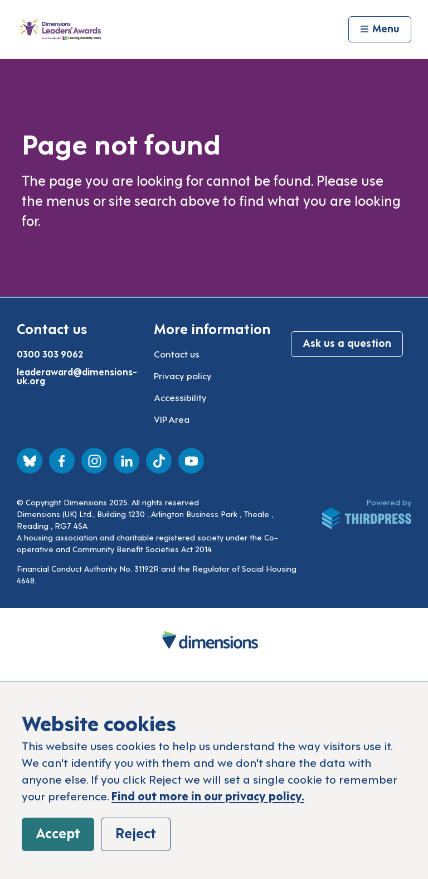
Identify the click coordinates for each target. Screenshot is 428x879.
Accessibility (180, 397)
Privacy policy (183, 375)
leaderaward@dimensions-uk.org (77, 376)
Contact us (177, 353)
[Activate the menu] (379, 29)
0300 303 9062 (50, 353)
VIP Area (171, 418)
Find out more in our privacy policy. (207, 795)
